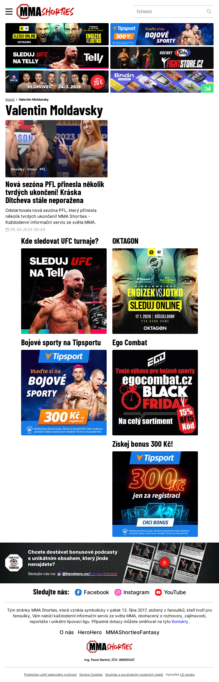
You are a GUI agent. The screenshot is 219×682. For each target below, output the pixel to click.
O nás (67, 632)
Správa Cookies (91, 675)
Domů (10, 100)
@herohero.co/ (87, 574)
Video (32, 169)
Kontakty (180, 622)
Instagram (132, 593)
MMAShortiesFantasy (132, 632)
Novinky (18, 169)
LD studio (187, 675)
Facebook (92, 593)
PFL (43, 169)
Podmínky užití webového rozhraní (50, 675)
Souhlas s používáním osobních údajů (134, 675)
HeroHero (90, 632)
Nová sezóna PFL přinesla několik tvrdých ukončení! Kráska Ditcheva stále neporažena (54, 193)
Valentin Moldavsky (33, 100)
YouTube (170, 593)
